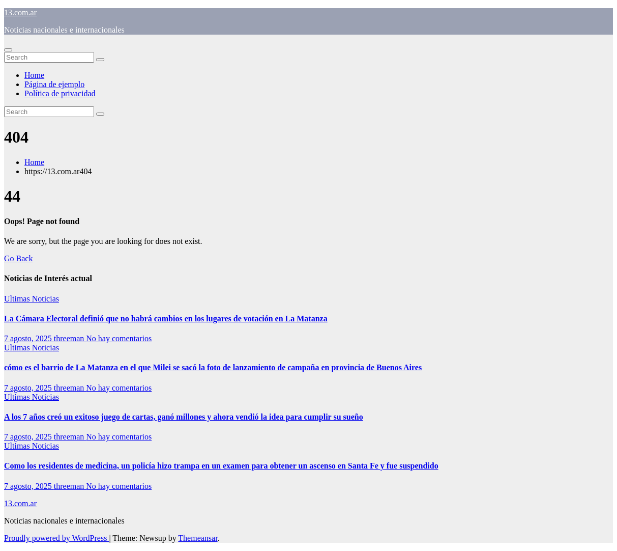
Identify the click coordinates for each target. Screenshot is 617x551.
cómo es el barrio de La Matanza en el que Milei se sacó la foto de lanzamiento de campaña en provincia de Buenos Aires (213, 367)
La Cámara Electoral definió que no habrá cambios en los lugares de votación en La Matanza (166, 318)
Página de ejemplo (54, 84)
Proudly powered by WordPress (56, 538)
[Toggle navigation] (8, 49)
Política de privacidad (60, 93)
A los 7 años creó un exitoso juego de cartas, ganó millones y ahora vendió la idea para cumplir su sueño (183, 416)
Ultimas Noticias (31, 298)
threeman (70, 338)
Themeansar (197, 538)
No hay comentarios (119, 338)
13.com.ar (20, 12)
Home (34, 75)
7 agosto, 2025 (29, 338)
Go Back (18, 258)
